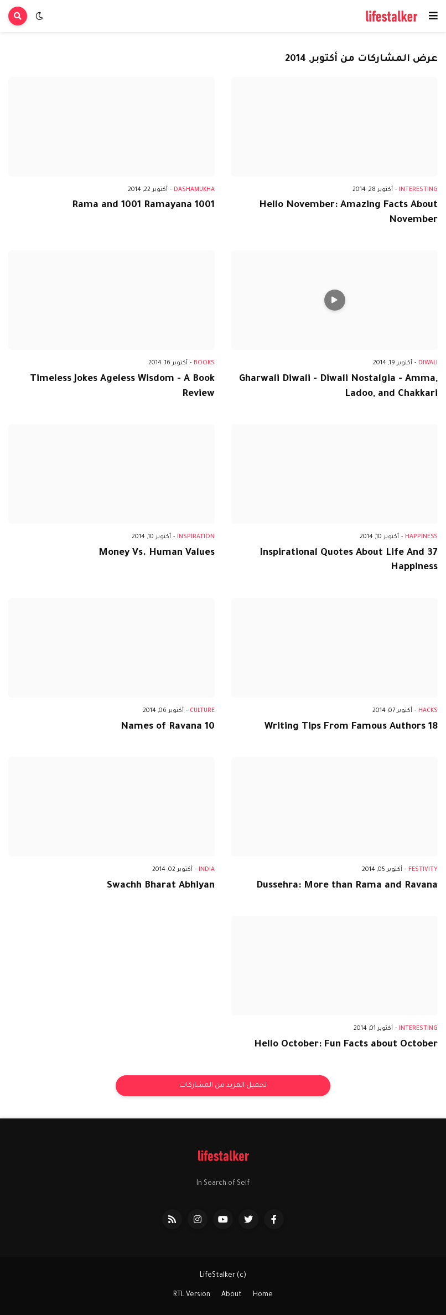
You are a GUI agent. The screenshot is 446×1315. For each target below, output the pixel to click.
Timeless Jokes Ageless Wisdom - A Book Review (122, 387)
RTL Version (191, 1295)
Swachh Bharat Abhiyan (161, 886)
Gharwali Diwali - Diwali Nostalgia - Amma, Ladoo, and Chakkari (338, 387)
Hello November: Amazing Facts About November (348, 213)
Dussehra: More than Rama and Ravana (347, 886)
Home (263, 1295)
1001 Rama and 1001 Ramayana (143, 205)
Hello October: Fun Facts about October (346, 1045)
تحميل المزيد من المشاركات (223, 1086)
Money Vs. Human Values (156, 553)
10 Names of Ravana (168, 727)
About (231, 1295)
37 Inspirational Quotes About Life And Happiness (349, 561)
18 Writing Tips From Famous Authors (351, 727)
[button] (433, 16)
